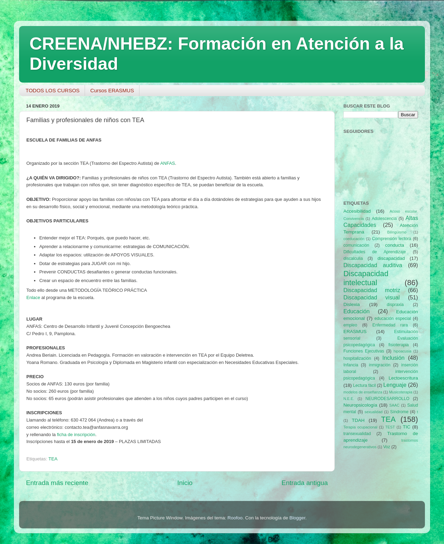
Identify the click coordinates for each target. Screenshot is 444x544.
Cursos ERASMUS (112, 90)
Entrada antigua (305, 482)
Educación (356, 311)
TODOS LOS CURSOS (53, 90)
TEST (390, 427)
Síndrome (399, 411)
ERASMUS (355, 331)
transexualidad (357, 433)
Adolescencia (384, 218)
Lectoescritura (403, 378)
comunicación (356, 245)
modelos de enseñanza (362, 392)
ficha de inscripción (76, 434)
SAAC (394, 405)
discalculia (353, 258)
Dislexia (351, 304)
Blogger (297, 517)
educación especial (393, 318)
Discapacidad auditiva (372, 265)
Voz (386, 446)
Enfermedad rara (390, 325)
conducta (394, 245)
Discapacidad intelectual (365, 278)
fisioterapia (398, 344)
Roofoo (235, 517)
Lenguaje (395, 385)
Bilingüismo (396, 232)
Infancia (350, 365)
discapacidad (391, 258)
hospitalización (357, 358)
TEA (53, 458)
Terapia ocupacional (360, 427)
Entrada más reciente (57, 482)
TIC (406, 427)
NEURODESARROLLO (387, 398)
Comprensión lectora (391, 238)
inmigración (379, 365)
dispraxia (395, 304)
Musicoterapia (400, 392)
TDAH (358, 420)
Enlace (33, 297)
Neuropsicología (360, 405)
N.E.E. (348, 399)
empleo (350, 325)
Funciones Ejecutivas (363, 351)
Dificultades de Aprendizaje (374, 251)
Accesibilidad (357, 211)
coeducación (354, 239)
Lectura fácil (364, 385)
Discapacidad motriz (371, 290)
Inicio (185, 482)
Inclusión (393, 358)
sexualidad (374, 412)
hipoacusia (402, 351)
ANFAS (167, 163)
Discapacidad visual (371, 297)
